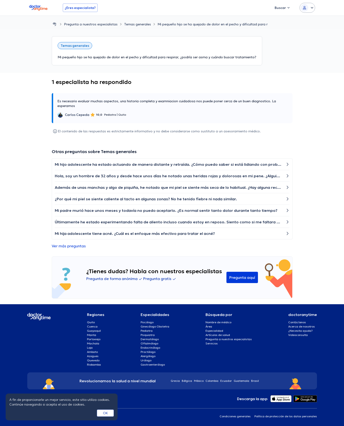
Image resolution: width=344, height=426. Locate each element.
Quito (91, 322)
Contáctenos (297, 322)
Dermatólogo (150, 339)
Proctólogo (148, 352)
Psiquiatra (148, 335)
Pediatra (147, 330)
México (199, 381)
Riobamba (94, 364)
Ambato (92, 352)
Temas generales (137, 24)
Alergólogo (148, 356)
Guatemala (241, 381)
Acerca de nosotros (301, 326)
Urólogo (146, 360)
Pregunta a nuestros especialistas (91, 24)
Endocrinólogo (150, 347)
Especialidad (214, 330)
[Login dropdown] (307, 8)
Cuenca (92, 326)
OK (105, 413)
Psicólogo (147, 322)
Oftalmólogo (149, 343)
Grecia (175, 381)
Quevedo (93, 360)
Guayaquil (94, 330)
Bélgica (187, 381)
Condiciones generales (235, 416)
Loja (90, 347)
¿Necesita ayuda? (300, 330)
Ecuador (226, 381)
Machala (93, 343)
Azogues (93, 356)
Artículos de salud (218, 335)
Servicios (212, 343)
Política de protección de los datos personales (285, 416)
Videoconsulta (298, 335)
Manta (91, 335)
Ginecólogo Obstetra (155, 326)
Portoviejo (93, 339)
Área (209, 326)
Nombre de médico (218, 322)
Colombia (212, 381)
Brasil (255, 381)
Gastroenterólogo (153, 364)
